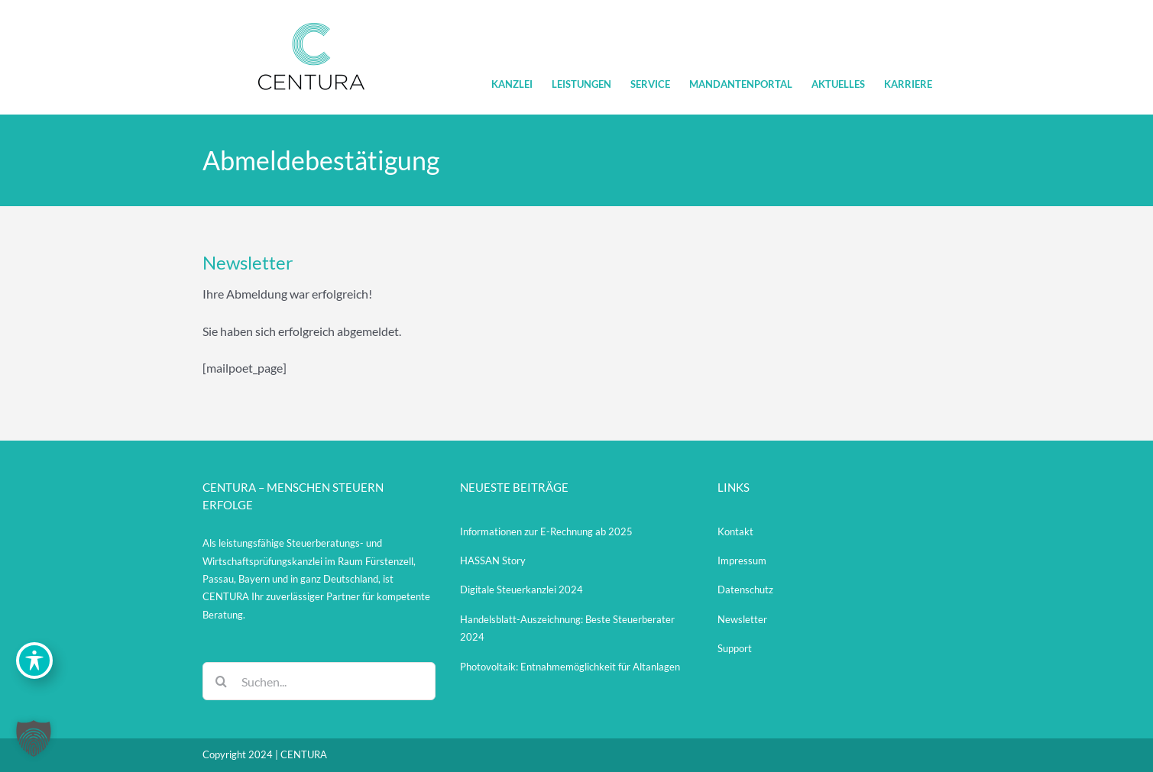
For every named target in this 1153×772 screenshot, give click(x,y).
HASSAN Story (493, 560)
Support (734, 648)
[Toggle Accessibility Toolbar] (34, 660)
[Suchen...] (319, 681)
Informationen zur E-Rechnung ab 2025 (546, 531)
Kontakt (735, 531)
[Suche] (221, 681)
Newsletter (742, 619)
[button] (33, 738)
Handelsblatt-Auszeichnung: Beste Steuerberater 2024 (567, 628)
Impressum (741, 560)
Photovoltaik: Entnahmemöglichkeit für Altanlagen (570, 667)
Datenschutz (745, 589)
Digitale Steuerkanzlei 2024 (521, 589)
